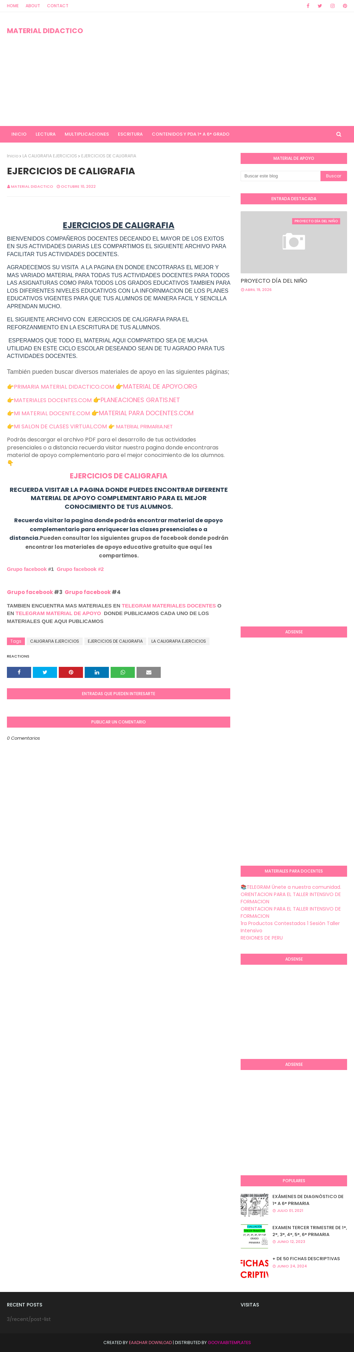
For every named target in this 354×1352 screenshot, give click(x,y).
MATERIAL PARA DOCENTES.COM (146, 413)
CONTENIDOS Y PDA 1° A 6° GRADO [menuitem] (191, 134)
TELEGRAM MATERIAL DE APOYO (58, 613)
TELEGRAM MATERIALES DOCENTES (169, 606)
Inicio (12, 156)
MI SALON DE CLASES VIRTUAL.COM (60, 426)
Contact (57, 6)
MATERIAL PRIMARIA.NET (144, 426)
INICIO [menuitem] (19, 134)
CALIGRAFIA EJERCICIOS (54, 641)
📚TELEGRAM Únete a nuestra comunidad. (291, 887)
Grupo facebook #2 (80, 569)
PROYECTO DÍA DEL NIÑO (274, 281)
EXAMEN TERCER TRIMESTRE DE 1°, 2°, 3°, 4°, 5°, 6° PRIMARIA (309, 1231)
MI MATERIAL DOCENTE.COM (52, 413)
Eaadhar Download (150, 1342)
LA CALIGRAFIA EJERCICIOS (49, 156)
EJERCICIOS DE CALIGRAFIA (118, 476)
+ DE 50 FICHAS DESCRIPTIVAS (306, 1258)
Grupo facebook (27, 569)
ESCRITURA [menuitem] (130, 134)
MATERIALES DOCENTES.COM (53, 400)
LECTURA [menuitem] (46, 134)
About (33, 6)
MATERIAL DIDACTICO (45, 31)
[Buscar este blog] (280, 176)
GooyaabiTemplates (229, 1342)
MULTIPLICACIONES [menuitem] (87, 134)
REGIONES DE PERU (262, 937)
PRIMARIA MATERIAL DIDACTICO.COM (64, 387)
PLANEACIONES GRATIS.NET (140, 400)
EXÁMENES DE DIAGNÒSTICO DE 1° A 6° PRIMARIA (308, 1200)
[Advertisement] (228, 69)
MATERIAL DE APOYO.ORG (160, 386)
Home (13, 6)
